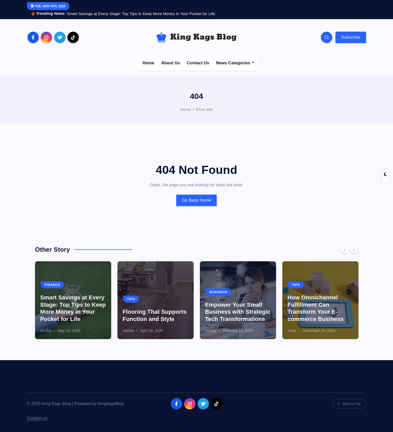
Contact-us (37, 418)
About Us (170, 63)
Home (148, 63)
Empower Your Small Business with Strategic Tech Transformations (237, 311)
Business (218, 292)
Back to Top (349, 404)
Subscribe (350, 37)
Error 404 (204, 109)
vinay (291, 330)
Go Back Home (196, 200)
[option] (73, 300)
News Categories (233, 63)
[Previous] (345, 249)
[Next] (354, 249)
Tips (131, 299)
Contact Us (198, 63)
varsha (45, 330)
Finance (52, 285)
